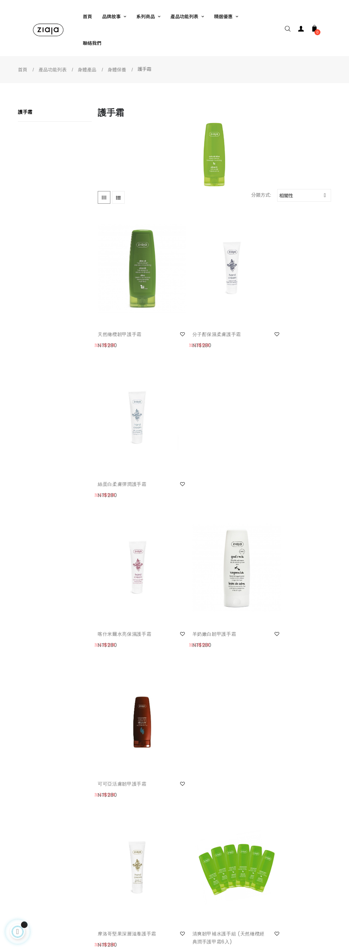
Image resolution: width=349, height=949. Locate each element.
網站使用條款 (117, 843)
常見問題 (37, 869)
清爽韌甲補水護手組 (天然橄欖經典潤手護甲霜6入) (206, 582)
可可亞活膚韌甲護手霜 (281, 447)
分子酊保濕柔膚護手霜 (201, 315)
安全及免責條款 (119, 856)
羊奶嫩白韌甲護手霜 (199, 447)
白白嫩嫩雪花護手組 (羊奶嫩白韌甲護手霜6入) (126, 721)
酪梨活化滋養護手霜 (279, 578)
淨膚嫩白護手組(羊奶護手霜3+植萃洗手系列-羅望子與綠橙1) (207, 722)
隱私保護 (112, 869)
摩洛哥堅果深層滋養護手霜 (127, 578)
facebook (186, 843)
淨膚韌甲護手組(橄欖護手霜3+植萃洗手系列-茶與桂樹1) (288, 721)
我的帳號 (37, 843)
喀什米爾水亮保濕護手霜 (124, 447)
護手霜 (25, 112)
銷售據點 (186, 856)
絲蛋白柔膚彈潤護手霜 (281, 315)
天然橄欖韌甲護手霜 (120, 315)
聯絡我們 (37, 856)
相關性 (305, 195)
